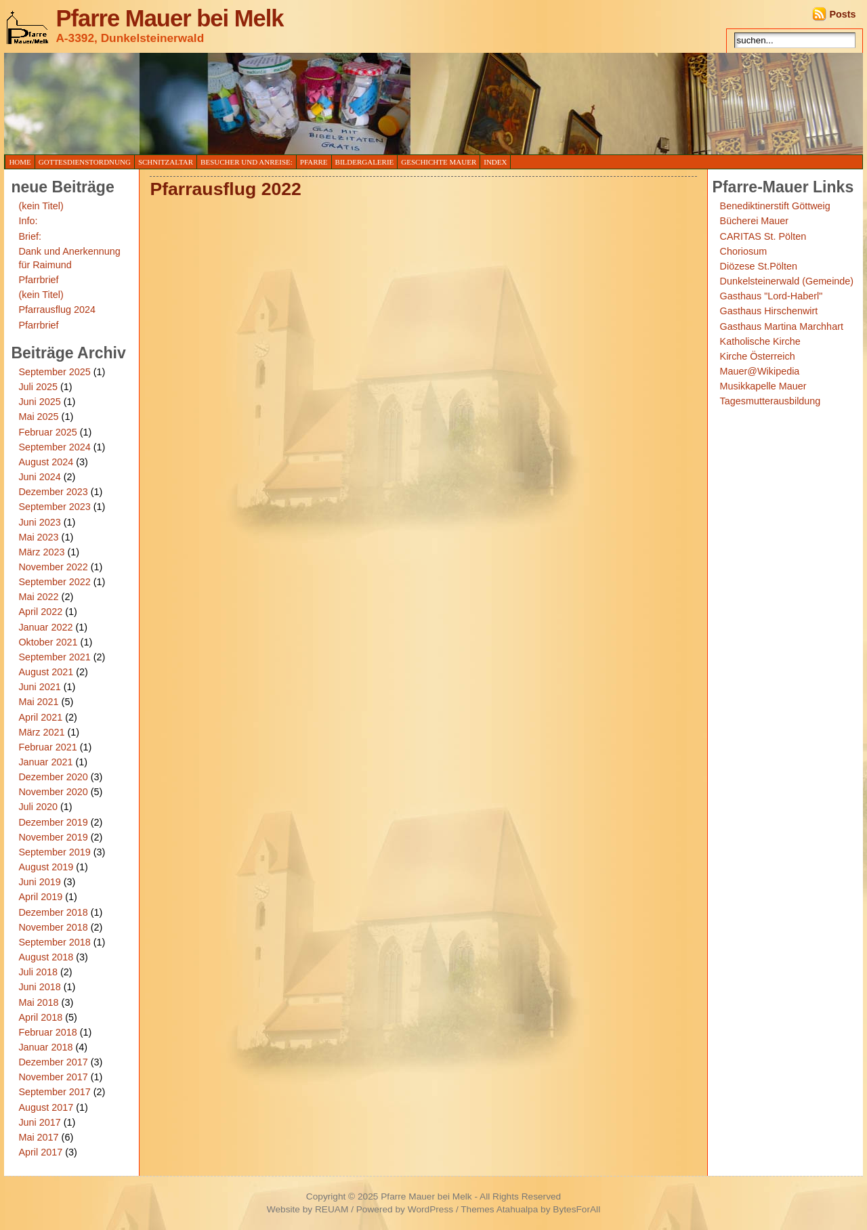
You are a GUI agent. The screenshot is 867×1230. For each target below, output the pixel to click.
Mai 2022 (38, 596)
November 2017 (52, 1077)
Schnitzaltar (165, 162)
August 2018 (45, 957)
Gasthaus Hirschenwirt (769, 310)
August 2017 (45, 1107)
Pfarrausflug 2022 (225, 189)
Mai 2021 (38, 701)
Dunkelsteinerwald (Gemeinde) (787, 281)
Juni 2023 (39, 522)
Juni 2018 (39, 986)
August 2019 (45, 867)
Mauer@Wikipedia (760, 371)
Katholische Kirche (760, 341)
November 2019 (52, 837)
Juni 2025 (39, 401)
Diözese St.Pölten (758, 266)
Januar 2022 (45, 627)
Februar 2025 (47, 432)
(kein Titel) (40, 205)
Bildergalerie (364, 162)
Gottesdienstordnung (85, 162)
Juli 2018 (38, 972)
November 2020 (52, 791)
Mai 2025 (38, 416)
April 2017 (40, 1152)
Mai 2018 (38, 1002)
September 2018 (54, 942)
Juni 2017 (39, 1122)
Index (495, 162)
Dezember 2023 (52, 491)
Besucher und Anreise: (246, 162)
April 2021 (40, 717)
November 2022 (52, 566)
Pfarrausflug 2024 (57, 309)
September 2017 (54, 1091)
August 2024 (45, 462)
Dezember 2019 (52, 822)
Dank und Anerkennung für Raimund (69, 258)
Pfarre (314, 162)
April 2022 (40, 611)
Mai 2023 (38, 537)
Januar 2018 (45, 1047)
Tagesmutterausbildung (770, 401)
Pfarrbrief (38, 279)
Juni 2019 (39, 881)
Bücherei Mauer (754, 220)
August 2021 (45, 671)
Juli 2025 (38, 386)
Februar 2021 (47, 747)
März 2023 (41, 552)
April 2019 (40, 896)
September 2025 (54, 371)
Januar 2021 (45, 762)
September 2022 (54, 581)
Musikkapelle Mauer (763, 386)
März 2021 (41, 732)
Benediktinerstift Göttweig (775, 205)
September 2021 (54, 657)
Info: (27, 220)
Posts (842, 14)
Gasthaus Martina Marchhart (781, 326)
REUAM (331, 1209)
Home (19, 162)
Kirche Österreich (757, 356)
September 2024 (54, 447)
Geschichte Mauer (438, 162)
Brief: (29, 236)
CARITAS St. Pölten (763, 236)
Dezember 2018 (52, 912)
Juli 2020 (38, 806)
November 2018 (52, 927)
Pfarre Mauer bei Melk (169, 18)
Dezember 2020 (52, 776)
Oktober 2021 (47, 642)
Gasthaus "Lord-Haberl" (771, 296)
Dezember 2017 (52, 1062)
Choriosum (743, 251)
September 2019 (54, 852)
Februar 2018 (47, 1032)
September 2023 (54, 506)
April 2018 (40, 1017)
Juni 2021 (39, 686)
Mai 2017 (38, 1137)
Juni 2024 (39, 476)
